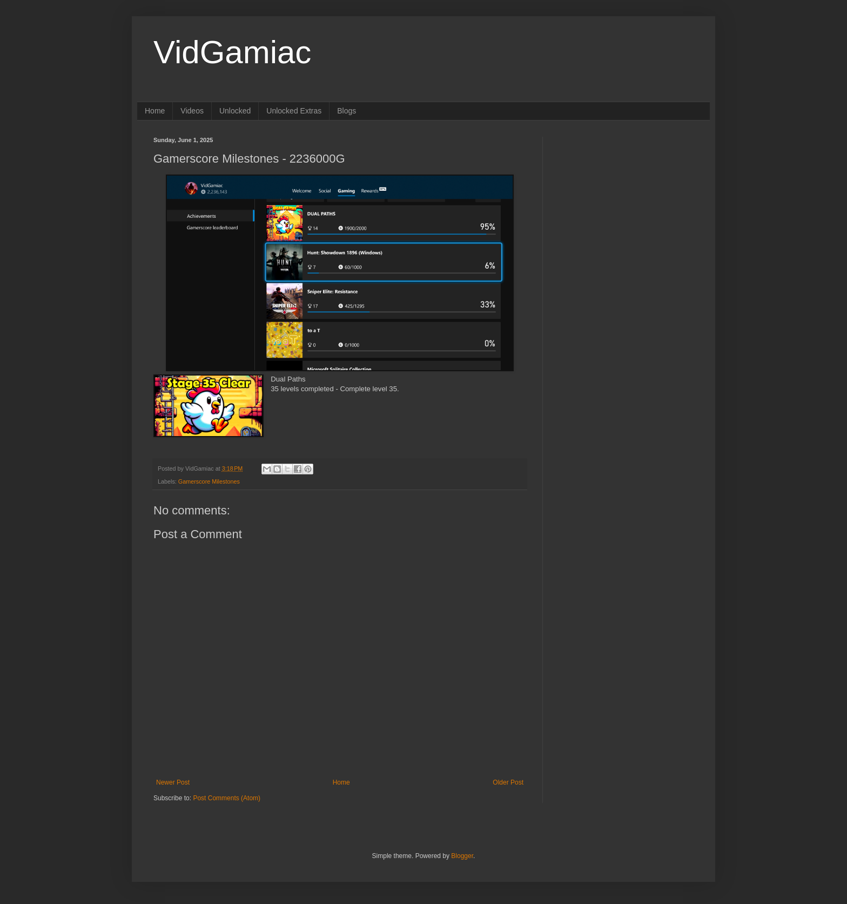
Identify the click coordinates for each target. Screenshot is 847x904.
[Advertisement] (626, 204)
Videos (192, 110)
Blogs (346, 110)
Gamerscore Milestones (209, 481)
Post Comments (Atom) (226, 798)
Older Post (508, 782)
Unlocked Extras (293, 110)
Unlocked (235, 110)
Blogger (462, 856)
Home (155, 110)
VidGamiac (232, 52)
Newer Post (173, 782)
